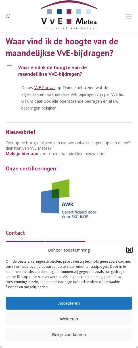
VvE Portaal (44, 87)
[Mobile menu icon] (129, 16)
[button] (129, 250)
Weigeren (69, 318)
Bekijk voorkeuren (69, 334)
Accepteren (69, 303)
